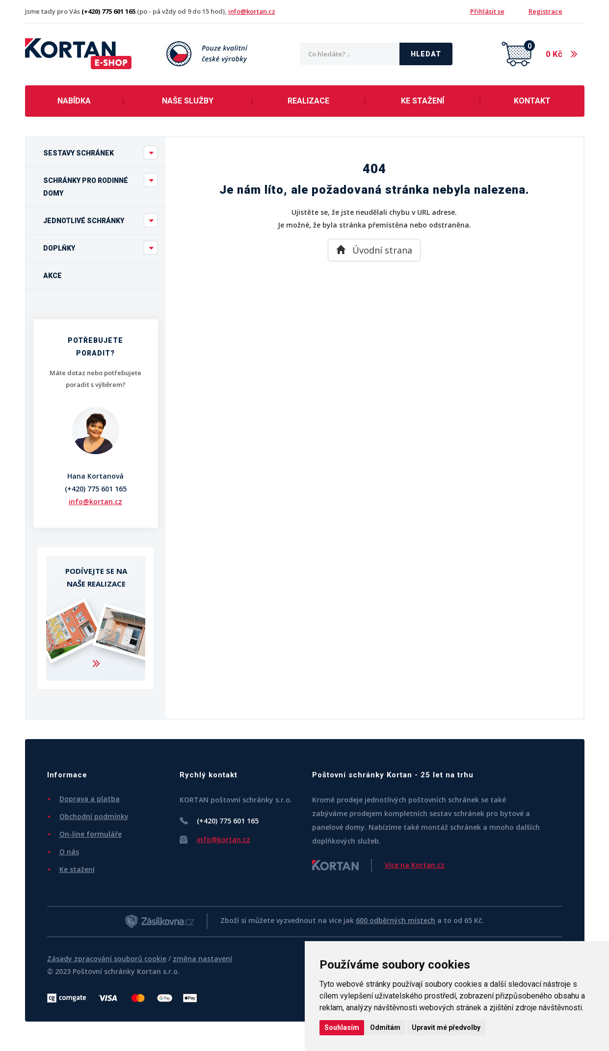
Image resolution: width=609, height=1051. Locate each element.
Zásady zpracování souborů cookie (106, 958)
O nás (69, 851)
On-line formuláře (90, 834)
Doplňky (100, 247)
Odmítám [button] (385, 1027)
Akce (52, 276)
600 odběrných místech (395, 920)
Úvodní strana (374, 250)
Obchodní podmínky (94, 816)
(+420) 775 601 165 (96, 488)
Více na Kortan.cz (415, 865)
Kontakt (532, 100)
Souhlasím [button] (341, 1027)
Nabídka (74, 100)
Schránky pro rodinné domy (100, 185)
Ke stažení (422, 100)
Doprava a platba (89, 798)
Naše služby (187, 100)
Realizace (308, 100)
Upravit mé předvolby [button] (446, 1027)
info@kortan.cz (251, 11)
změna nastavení (202, 958)
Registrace (545, 11)
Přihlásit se (487, 11)
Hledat (426, 54)
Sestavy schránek (100, 152)
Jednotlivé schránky (100, 220)
